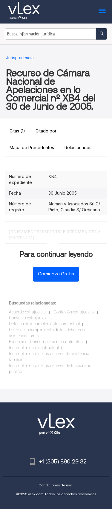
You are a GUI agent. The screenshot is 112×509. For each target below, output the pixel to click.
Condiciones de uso (55, 485)
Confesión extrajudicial (74, 312)
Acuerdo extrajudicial (28, 312)
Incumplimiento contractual (34, 347)
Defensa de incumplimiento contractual (44, 323)
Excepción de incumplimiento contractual (46, 341)
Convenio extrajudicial (28, 318)
